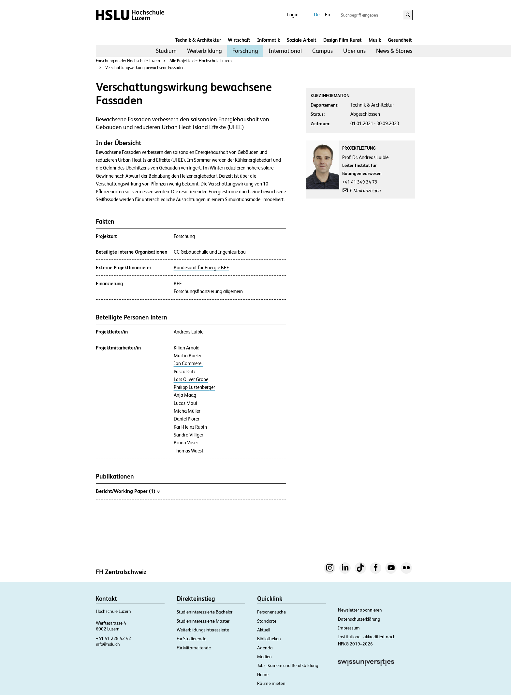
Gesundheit (400, 40)
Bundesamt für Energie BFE (201, 267)
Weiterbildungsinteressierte (203, 629)
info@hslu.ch (108, 644)
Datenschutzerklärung (359, 619)
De (317, 14)
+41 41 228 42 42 (113, 638)
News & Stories (394, 50)
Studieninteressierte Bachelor (204, 611)
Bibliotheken (269, 638)
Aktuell (263, 629)
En (327, 14)
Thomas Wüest (188, 450)
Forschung (245, 50)
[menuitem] (166, 51)
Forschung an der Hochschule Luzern (128, 60)
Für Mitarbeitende (194, 647)
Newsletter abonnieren (360, 610)
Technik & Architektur (198, 40)
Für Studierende (191, 638)
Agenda (265, 647)
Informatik (268, 40)
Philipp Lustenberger (194, 387)
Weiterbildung (204, 50)
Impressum (349, 627)
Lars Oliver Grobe (191, 379)
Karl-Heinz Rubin (190, 427)
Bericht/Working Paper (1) (128, 491)
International (285, 50)
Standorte (266, 621)
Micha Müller (187, 411)
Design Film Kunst (342, 40)
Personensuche (271, 611)
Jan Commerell (188, 363)
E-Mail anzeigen (365, 190)
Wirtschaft (239, 40)
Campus (322, 50)
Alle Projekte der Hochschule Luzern (200, 60)
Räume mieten (271, 683)
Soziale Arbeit (301, 40)
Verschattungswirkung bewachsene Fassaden (144, 67)
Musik (375, 40)
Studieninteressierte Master (203, 621)
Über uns (354, 50)
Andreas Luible (188, 331)
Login (293, 14)
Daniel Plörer (186, 418)
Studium (166, 50)
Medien (264, 656)
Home (263, 674)
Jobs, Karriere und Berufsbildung (287, 665)
